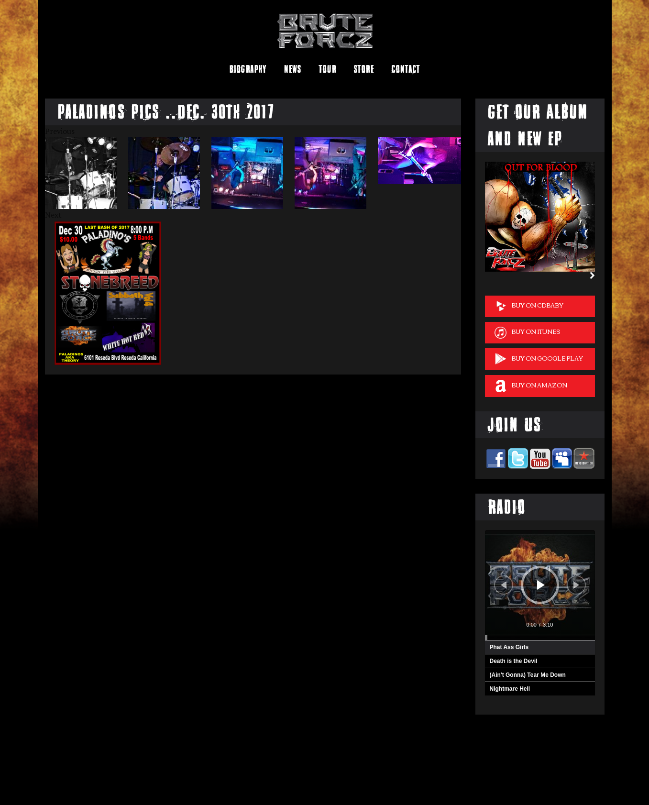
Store (363, 69)
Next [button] (53, 215)
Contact (405, 69)
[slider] (540, 637)
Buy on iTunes (527, 332)
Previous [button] (60, 131)
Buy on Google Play (539, 359)
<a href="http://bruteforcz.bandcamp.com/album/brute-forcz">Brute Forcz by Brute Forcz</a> (108, 773)
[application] (540, 585)
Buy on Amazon (531, 385)
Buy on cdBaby (529, 305)
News (292, 69)
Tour (327, 69)
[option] (86, 173)
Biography (247, 69)
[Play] (541, 585)
